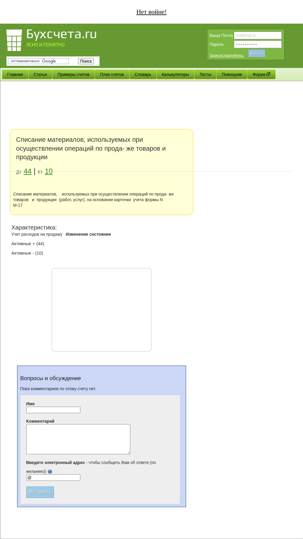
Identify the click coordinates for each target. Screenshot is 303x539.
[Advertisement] (149, 127)
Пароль (217, 44)
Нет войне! (151, 11)
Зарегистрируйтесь (227, 55)
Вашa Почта (221, 35)
